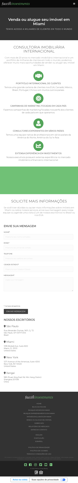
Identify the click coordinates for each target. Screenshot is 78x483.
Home (39, 404)
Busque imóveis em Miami (39, 410)
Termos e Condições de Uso (39, 454)
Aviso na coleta (20, 480)
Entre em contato (39, 430)
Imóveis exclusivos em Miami (39, 417)
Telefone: (8, 254)
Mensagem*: (9, 275)
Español (39, 441)
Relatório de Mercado (39, 426)
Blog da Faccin (39, 407)
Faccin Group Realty (41, 468)
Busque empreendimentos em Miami (39, 413)
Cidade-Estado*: (11, 264)
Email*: (7, 243)
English (39, 435)
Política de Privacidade (39, 447)
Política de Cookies (39, 451)
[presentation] (23, 299)
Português (39, 438)
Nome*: (7, 232)
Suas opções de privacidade (45, 480)
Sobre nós (39, 423)
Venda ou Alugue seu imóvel (39, 420)
